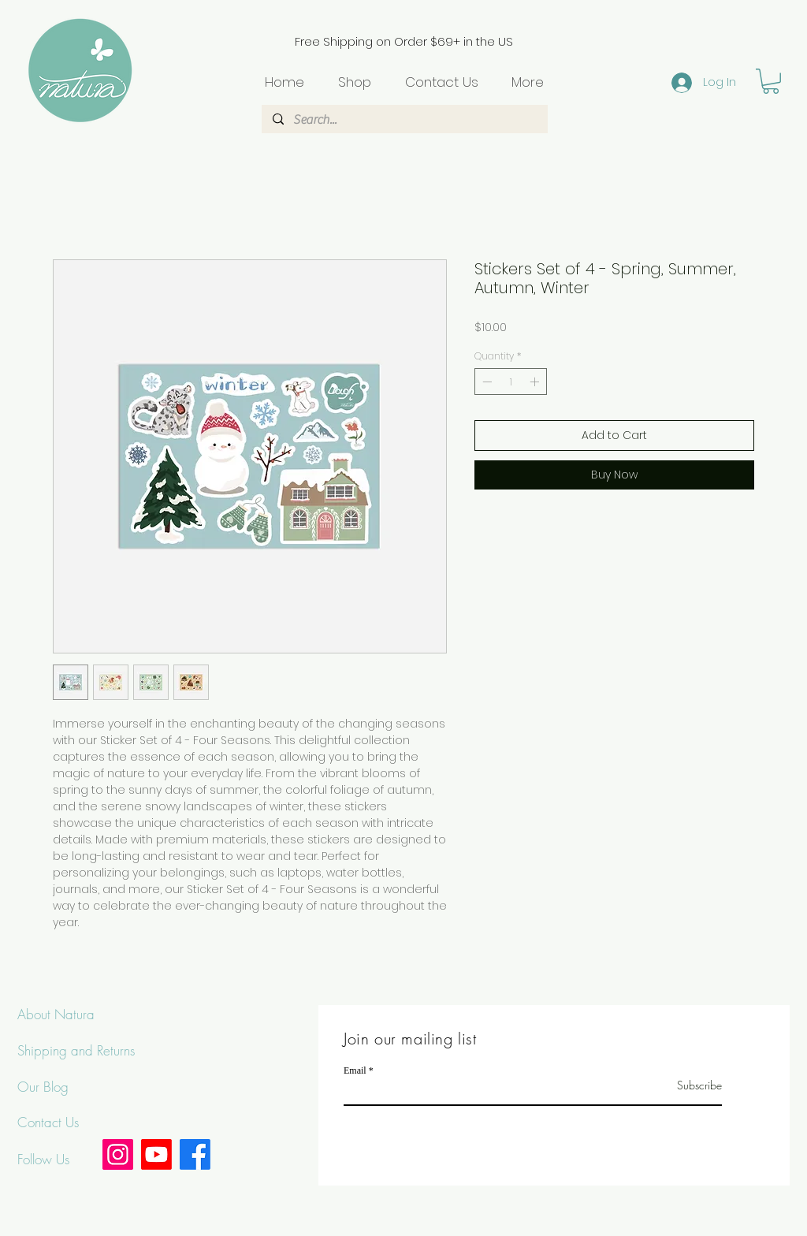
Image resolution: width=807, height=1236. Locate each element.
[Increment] (536, 381)
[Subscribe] (682, 1085)
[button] (771, 81)
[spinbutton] (510, 381)
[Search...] (404, 120)
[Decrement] (485, 381)
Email (355, 1070)
